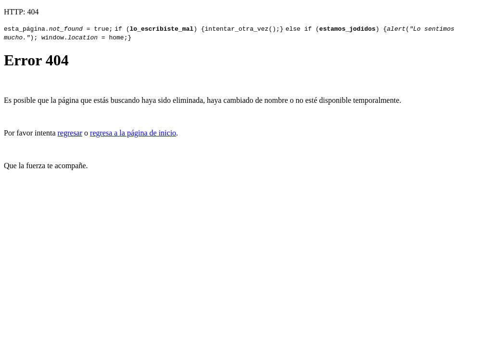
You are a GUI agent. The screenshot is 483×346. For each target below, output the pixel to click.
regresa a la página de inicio (133, 133)
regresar (70, 133)
